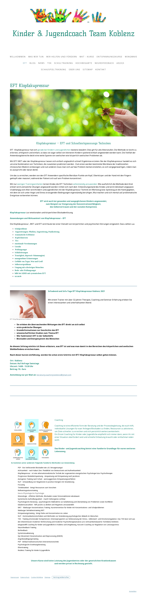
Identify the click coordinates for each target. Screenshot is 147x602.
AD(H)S (120, 63)
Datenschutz (24, 577)
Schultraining (63, 63)
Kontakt (100, 69)
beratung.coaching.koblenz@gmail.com (54, 375)
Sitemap (88, 69)
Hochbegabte (84, 63)
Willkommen (18, 56)
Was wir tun (36, 56)
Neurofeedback (104, 63)
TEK (49, 63)
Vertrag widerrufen (61, 577)
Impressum (15, 577)
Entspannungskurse (109, 56)
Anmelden (132, 591)
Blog (33, 63)
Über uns (74, 69)
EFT (25, 63)
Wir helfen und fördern (61, 56)
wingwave (131, 56)
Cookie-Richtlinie (37, 577)
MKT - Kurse (87, 56)
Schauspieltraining (53, 69)
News (41, 63)
